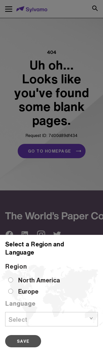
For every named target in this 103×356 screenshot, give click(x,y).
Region (16, 266)
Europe (28, 291)
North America (39, 280)
